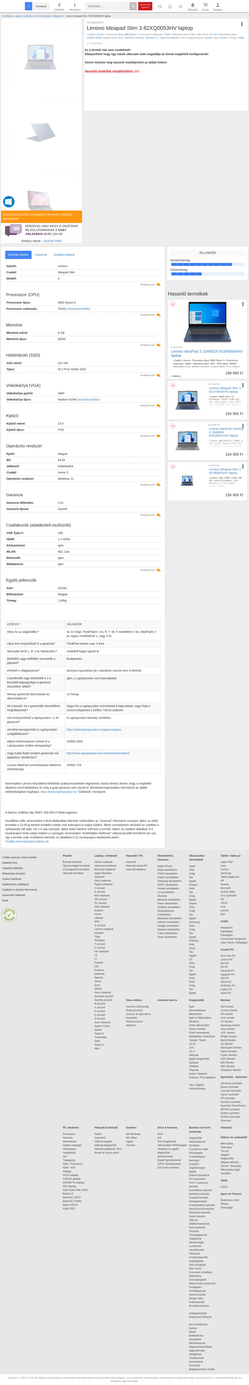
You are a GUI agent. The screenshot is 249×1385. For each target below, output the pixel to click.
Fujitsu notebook (103, 884)
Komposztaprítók (198, 1257)
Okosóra (162, 896)
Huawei (193, 884)
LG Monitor (227, 1021)
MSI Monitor (227, 1062)
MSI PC (225, 978)
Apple (192, 866)
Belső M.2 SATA (72, 1197)
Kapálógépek (196, 1261)
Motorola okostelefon (169, 899)
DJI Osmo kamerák (168, 1167)
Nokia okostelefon (167, 869)
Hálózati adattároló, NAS (108, 1149)
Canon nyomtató (230, 1094)
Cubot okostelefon (167, 933)
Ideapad (98, 932)
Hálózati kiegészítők (105, 1145)
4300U (188, 363)
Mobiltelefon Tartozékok (202, 1036)
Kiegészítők (196, 1000)
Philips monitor (229, 1036)
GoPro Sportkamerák (169, 1163)
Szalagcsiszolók (198, 1313)
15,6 (120, 37)
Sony (192, 978)
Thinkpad (99, 940)
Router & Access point (106, 1152)
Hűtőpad (193, 1066)
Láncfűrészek (198, 1249)
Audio (224, 921)
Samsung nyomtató (231, 1083)
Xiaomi (193, 903)
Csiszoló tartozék (198, 1197)
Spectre (98, 977)
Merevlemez (69, 1141)
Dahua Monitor (229, 1051)
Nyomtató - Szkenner (234, 1077)
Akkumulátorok (199, 1141)
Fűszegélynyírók (199, 1235)
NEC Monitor (228, 1066)
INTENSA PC (228, 985)
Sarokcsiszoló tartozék (201, 1208)
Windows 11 (151, 37)
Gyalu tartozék (197, 1216)
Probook (99, 970)
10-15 (192, 1043)
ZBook (98, 988)
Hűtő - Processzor (73, 1163)
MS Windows (133, 1134)
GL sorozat (100, 903)
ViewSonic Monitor (231, 1070)
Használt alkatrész (136, 869)
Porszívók (194, 1365)
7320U (236, 441)
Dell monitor (227, 1006)
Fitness (225, 1203)
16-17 (192, 1051)
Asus (223, 865)
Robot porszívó (134, 1010)
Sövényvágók (198, 1242)
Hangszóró (227, 927)
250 (96, 966)
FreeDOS (219, 405)
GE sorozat (101, 899)
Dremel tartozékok (201, 1175)
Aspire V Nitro (102, 1026)
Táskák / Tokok (197, 1040)
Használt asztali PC (137, 865)
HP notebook (101, 951)
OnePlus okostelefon (169, 907)
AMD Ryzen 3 (217, 360)
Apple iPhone (164, 866)
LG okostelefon (165, 892)
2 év (223, 446)
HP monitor (227, 1014)
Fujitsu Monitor (229, 1055)
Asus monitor (228, 1029)
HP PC (224, 967)
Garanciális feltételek (13, 895)
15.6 (228, 367)
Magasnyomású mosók (202, 1369)
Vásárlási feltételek (12, 868)
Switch (98, 1029)
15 (95, 955)
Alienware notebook (105, 865)
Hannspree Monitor (231, 1047)
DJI (159, 1137)
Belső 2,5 (68, 1193)
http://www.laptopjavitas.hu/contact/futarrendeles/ (98, 753)
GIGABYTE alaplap (74, 1182)
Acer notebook (102, 1022)
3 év (183, 37)
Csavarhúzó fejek (200, 1149)
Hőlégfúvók (195, 1354)
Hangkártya (69, 1152)
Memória (68, 1137)
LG (190, 959)
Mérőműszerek (197, 1343)
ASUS (224, 903)
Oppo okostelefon (167, 937)
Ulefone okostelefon (168, 922)
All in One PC (228, 955)
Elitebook (99, 973)
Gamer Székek (197, 1029)
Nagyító (225, 1154)
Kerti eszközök (197, 1227)
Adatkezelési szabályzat (15, 884)
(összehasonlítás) (78, 308)
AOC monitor (228, 1032)
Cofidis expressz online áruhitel (19, 857)
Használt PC (227, 970)
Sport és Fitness (231, 1193)
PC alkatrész (71, 1127)
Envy (97, 985)
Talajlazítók (195, 1238)
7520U (167, 34)
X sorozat (99, 1007)
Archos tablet (228, 891)
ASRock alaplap (72, 1178)
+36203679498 (52, 241)
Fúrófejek (196, 1145)
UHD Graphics (220, 402)
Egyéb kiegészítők (199, 1058)
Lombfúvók (195, 1246)
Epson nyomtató (230, 1087)
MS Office (131, 1137)
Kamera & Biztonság (137, 1006)
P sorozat (99, 1011)
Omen (97, 981)
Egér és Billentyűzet (200, 1017)
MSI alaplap (69, 1186)
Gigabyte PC (228, 974)
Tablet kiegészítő (230, 876)
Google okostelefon (168, 925)
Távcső (225, 1151)
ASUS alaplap (71, 1175)
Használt (131, 862)
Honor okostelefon (167, 903)
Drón (160, 1134)
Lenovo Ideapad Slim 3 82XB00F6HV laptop (225, 471)
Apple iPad (227, 862)
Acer (223, 906)
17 (95, 959)
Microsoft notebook (104, 869)
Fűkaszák (194, 1253)
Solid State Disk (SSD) (75, 1190)
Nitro (97, 1048)
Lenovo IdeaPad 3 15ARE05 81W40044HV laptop (207, 353)
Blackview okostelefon (169, 918)
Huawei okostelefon (168, 888)
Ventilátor (226, 1173)
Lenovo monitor (229, 1010)
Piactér (67, 855)
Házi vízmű (195, 1268)
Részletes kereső (145, 6)
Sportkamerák (165, 1156)
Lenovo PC (227, 959)
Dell (223, 914)
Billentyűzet (195, 1014)
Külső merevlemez (199, 1032)
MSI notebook (102, 895)
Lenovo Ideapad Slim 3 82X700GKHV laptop (225, 389)
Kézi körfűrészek (200, 1324)
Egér (191, 1006)
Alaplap (67, 1171)
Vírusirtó (130, 1145)
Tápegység (69, 1160)
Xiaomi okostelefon (167, 877)
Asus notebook (102, 992)
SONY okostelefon (167, 884)
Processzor (69, 1134)
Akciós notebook (103, 862)
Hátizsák (194, 1055)
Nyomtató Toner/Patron (233, 1105)
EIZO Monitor (228, 1058)
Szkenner (226, 1120)
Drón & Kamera (167, 1127)
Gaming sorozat (103, 1000)
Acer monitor (228, 1017)
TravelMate (101, 1037)
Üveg (192, 873)
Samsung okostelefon (169, 881)
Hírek (5, 900)
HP (222, 880)
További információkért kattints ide (27, 841)
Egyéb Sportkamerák (169, 1160)
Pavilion (98, 962)
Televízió (226, 1127)
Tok (191, 877)
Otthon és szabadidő (234, 1137)
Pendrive (194, 1021)
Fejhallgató (227, 931)
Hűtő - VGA (69, 1167)
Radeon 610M (94, 37)
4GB (212, 363)
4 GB (234, 478)
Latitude (98, 917)
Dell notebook (102, 906)
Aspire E (99, 1033)
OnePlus (194, 940)
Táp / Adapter (196, 1085)
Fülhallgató (227, 935)
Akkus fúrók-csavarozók (202, 1283)
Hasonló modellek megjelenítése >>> (112, 71)
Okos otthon (134, 1000)
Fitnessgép (227, 1207)
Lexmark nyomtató (231, 1090)
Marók (195, 1332)
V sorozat (99, 947)
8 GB (192, 34)
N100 (227, 478)
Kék (210, 407)
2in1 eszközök (228, 895)
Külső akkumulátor (199, 1025)
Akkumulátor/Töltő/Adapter (172, 1145)
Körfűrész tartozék (199, 1194)
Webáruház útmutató (13, 873)
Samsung (194, 922)
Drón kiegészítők (166, 1141)
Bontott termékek (72, 862)
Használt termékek (73, 873)
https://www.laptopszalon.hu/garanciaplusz (94, 729)
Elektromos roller (230, 1200)
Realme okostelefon (168, 929)
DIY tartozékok (197, 1179)
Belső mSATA (71, 1204)
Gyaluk (197, 1328)
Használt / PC (134, 855)
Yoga (97, 936)
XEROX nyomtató (230, 1116)
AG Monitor (227, 1043)
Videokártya (69, 1149)
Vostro (97, 914)
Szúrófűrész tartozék (200, 1190)
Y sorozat (99, 944)
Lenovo (100, 34)
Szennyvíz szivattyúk (200, 1272)
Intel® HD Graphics (223, 480)
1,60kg (240, 37)
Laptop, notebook (105, 855)
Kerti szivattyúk (197, 1264)
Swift (97, 1041)
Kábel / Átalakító (199, 1073)
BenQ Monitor (228, 1040)
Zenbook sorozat (103, 996)
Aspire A (99, 1044)
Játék (224, 1180)
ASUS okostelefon (167, 873)
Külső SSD (69, 1208)
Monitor (226, 1000)
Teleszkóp (226, 1147)
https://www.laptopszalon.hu (59, 791)
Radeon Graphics (201, 367)
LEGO (224, 1186)
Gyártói (208, 37)
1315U (224, 399)
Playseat (194, 1070)
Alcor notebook (102, 880)
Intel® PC (226, 993)
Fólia (191, 869)
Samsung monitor (230, 1025)
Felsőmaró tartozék (199, 1212)
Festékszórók (196, 1358)
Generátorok (196, 1361)
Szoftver (131, 1127)
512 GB (213, 34)
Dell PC (225, 963)
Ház (65, 1156)
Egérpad (193, 1062)
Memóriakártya (197, 1010)
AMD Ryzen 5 (131, 34)
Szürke (223, 37)
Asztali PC (227, 949)
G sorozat (99, 925)
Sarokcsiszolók (198, 1294)
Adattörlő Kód (9, 862)
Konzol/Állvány (197, 1088)
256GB (232, 363)
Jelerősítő (99, 1137)
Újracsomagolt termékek (76, 865)
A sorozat (99, 888)
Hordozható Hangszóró (233, 938)
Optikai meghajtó (72, 1145)
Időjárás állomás (230, 1162)
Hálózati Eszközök (106, 1127)
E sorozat (99, 891)
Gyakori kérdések (11, 879)
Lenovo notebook (104, 929)
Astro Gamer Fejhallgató (234, 942)
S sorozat (99, 1018)
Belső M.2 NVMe (73, 1201)
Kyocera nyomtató (231, 1101)
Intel (221, 478)
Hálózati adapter (103, 1141)
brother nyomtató (230, 1113)
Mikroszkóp (227, 1143)
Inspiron (98, 910)
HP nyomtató (228, 1098)
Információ (75, 6)
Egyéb (192, 881)
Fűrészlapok (198, 1152)
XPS (96, 921)
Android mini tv (167, 1000)
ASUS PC (226, 982)
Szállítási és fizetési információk (19, 889)
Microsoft (226, 888)
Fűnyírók (194, 1231)
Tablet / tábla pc (231, 855)
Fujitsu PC (226, 989)
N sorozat (99, 1003)
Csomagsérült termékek (76, 869)
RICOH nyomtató (230, 1109)
